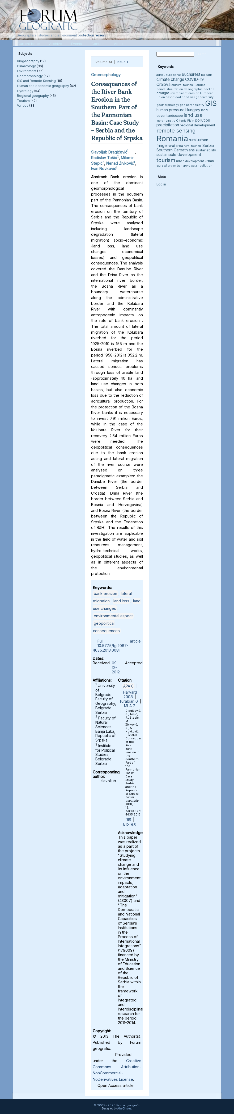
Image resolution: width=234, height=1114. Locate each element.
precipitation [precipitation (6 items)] (167, 124)
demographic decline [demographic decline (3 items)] (199, 89)
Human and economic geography (43, 86)
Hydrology (25, 91)
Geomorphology (30, 76)
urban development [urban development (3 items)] (190, 161)
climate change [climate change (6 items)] (170, 79)
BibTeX (129, 824)
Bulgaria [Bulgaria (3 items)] (206, 75)
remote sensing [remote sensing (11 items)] (175, 130)
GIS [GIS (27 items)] (211, 103)
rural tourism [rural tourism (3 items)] (193, 146)
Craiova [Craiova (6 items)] (163, 84)
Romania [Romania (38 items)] (172, 138)
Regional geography (33, 96)
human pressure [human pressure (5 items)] (170, 109)
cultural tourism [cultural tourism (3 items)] (182, 85)
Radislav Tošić (104, 157)
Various (22, 105)
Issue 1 (122, 62)
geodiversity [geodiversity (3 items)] (205, 97)
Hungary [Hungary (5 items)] (192, 109)
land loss (121, 601)
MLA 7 (129, 705)
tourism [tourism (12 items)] (165, 160)
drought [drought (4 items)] (162, 93)
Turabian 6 (128, 701)
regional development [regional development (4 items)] (197, 125)
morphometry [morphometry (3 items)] (165, 120)
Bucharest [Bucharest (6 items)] (191, 74)
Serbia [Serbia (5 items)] (208, 145)
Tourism (23, 101)
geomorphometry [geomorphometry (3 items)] (192, 105)
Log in (161, 184)
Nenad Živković (120, 163)
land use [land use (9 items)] (193, 115)
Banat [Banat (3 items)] (177, 75)
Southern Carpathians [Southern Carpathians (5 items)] (175, 150)
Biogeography (28, 61)
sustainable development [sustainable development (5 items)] (178, 154)
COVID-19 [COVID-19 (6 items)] (194, 79)
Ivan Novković (103, 168)
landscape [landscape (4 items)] (175, 116)
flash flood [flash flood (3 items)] (173, 97)
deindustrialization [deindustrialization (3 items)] (169, 89)
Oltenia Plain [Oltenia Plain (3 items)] (185, 120)
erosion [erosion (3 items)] (193, 93)
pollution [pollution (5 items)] (202, 120)
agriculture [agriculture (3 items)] (164, 75)
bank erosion (105, 593)
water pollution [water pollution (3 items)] (201, 165)
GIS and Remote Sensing (36, 81)
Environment (26, 71)
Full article (119, 641)
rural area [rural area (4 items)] (175, 146)
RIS (128, 819)
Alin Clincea (124, 1108)
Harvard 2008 (130, 694)
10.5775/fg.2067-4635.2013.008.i (111, 647)
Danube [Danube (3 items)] (200, 85)
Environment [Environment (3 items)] (179, 93)
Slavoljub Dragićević (109, 152)
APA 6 (128, 686)
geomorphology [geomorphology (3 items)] (167, 105)
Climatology (26, 66)
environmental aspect (113, 616)
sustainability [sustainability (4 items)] (205, 150)
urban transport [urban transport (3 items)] (179, 165)
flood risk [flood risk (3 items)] (188, 97)
